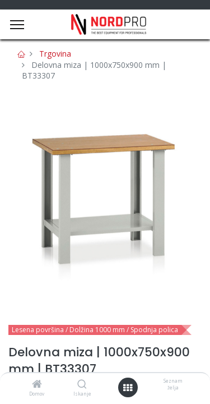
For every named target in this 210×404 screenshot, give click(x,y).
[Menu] (17, 24)
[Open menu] (127, 387)
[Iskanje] (82, 384)
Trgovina (55, 53)
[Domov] (37, 384)
